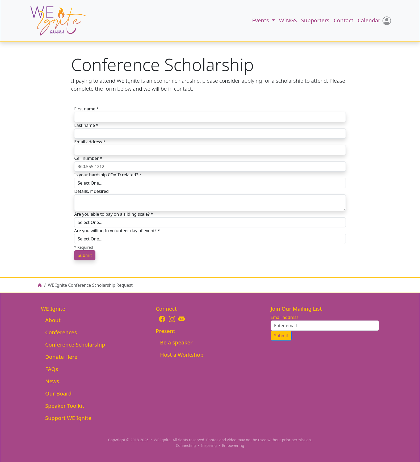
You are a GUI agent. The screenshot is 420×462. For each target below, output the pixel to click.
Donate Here (61, 356)
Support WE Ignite (68, 418)
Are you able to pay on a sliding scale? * (113, 214)
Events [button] (261, 20)
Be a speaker (176, 342)
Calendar (369, 20)
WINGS (288, 20)
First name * (86, 109)
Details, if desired (91, 191)
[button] (52, 20)
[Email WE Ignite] (181, 318)
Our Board (58, 393)
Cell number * (88, 158)
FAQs (51, 369)
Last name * (86, 125)
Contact (343, 20)
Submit (85, 255)
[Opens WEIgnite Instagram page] (172, 318)
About (53, 320)
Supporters (315, 20)
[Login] (387, 20)
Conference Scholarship (75, 344)
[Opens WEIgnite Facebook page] (162, 318)
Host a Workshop (182, 354)
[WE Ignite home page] (40, 285)
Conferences (61, 332)
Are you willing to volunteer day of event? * (117, 231)
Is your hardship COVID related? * (107, 175)
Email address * (90, 142)
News (52, 381)
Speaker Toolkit (64, 405)
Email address (285, 317)
